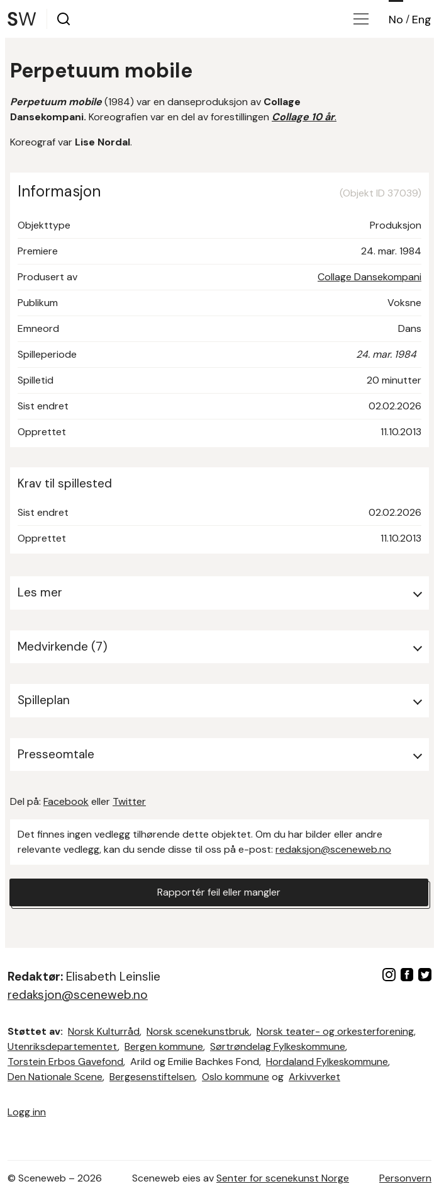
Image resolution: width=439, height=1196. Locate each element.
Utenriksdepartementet (63, 1046)
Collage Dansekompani (369, 276)
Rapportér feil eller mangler (219, 892)
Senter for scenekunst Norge (282, 1178)
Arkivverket (314, 1076)
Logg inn (27, 1112)
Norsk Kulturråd (104, 1031)
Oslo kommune (235, 1076)
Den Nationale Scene (55, 1076)
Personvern (405, 1178)
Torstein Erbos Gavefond (65, 1061)
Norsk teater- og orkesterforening (335, 1031)
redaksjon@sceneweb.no (333, 849)
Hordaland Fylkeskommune (327, 1061)
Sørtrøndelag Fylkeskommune (277, 1046)
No (396, 19)
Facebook (66, 801)
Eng (421, 19)
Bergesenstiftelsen (152, 1076)
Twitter (129, 801)
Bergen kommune (164, 1046)
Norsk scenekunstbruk (198, 1031)
